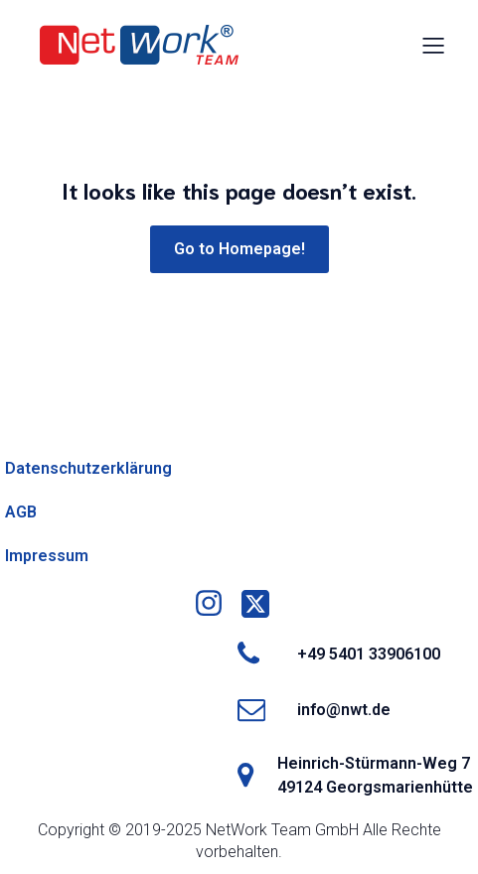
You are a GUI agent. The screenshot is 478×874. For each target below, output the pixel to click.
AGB (21, 512)
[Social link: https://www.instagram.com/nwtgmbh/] (216, 604)
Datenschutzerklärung (88, 468)
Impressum (46, 555)
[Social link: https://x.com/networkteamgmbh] (262, 604)
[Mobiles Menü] (433, 45)
